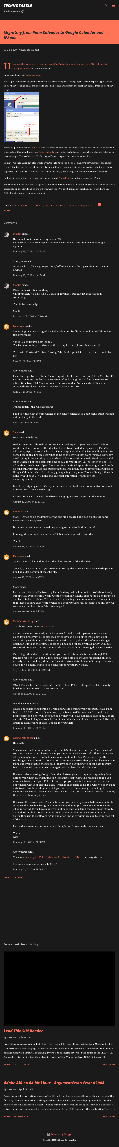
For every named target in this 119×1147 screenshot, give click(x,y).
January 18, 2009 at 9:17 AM (29, 275)
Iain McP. (18, 511)
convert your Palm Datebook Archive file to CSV (51, 857)
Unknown (18, 325)
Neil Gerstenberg (23, 621)
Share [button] (7, 210)
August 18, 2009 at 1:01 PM (28, 546)
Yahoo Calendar (47, 152)
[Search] (106, 5)
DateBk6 (90, 64)
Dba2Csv (46, 626)
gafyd (39, 205)
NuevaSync (64, 178)
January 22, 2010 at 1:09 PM (29, 842)
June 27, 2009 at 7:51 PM (27, 391)
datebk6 (30, 205)
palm (81, 205)
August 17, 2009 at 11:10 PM (29, 501)
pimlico (90, 205)
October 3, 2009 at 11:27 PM (29, 693)
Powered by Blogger (59, 1134)
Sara (15, 432)
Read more (109, 1064)
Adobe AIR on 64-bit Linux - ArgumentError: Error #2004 (54, 1082)
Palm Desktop (33, 74)
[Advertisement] (59, 911)
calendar (18, 205)
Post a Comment (14, 877)
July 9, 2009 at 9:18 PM (26, 422)
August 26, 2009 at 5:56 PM (28, 611)
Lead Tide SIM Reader (23, 1030)
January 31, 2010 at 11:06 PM (29, 869)
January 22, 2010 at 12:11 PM (29, 727)
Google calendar (21, 68)
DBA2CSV (35, 147)
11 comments (21, 1064)
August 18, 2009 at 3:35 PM (28, 577)
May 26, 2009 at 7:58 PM (27, 360)
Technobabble (18, 5)
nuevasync (70, 205)
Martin (17, 233)
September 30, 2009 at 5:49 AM (31, 669)
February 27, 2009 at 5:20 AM (30, 316)
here (31, 178)
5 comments (20, 1116)
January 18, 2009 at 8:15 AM (29, 251)
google (49, 205)
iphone (59, 205)
